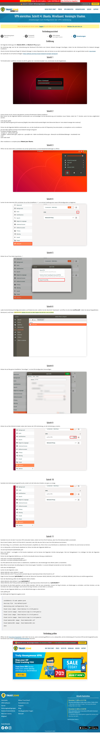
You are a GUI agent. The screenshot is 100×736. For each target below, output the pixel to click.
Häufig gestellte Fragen (25, 714)
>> (70, 1)
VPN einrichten (68, 9)
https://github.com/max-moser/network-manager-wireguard (40, 53)
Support (95, 9)
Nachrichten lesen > (73, 723)
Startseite (4, 704)
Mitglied (3, 720)
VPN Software (5, 706)
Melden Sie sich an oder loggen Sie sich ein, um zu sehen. (38, 312)
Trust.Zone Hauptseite (15, 640)
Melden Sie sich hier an (74, 26)
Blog (19, 712)
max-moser (92, 51)
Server (89, 9)
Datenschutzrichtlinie (8, 714)
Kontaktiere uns (23, 706)
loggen (41, 26)
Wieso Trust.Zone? (50, 9)
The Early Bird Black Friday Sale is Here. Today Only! (83, 705)
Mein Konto (95, 4)
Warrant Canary (6, 717)
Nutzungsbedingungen (8, 712)
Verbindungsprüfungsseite (21, 642)
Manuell (21, 717)
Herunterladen (80, 9)
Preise (60, 9)
